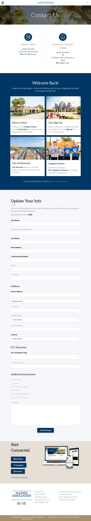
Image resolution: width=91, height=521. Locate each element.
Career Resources (65, 494)
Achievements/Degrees (21, 394)
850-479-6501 (29, 49)
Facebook (18, 459)
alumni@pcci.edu (29, 54)
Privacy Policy (52, 517)
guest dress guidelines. (58, 181)
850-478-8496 (63, 52)
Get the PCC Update (20, 397)
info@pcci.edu (63, 63)
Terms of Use (62, 517)
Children (16, 390)
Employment (18, 380)
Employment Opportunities (70, 492)
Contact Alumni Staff (29, 51)
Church (16, 383)
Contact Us (39, 492)
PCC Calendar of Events (68, 497)
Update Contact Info (67, 499)
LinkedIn (18, 471)
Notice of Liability (73, 517)
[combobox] (45, 319)
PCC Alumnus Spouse (21, 387)
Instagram (19, 465)
